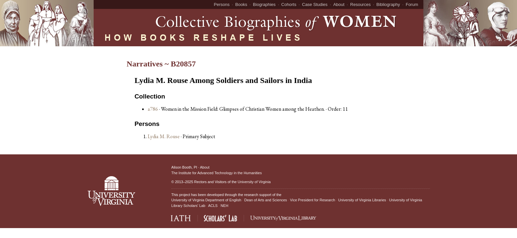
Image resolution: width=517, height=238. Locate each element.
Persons (222, 4)
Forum (412, 4)
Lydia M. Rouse (164, 136)
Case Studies (314, 4)
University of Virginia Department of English (206, 200)
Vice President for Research (312, 200)
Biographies (264, 4)
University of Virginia (254, 182)
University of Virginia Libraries (362, 200)
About (339, 4)
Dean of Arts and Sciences (265, 200)
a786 (153, 108)
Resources (360, 4)
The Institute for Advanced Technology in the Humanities (216, 173)
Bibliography (388, 4)
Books (241, 4)
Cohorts (288, 4)
